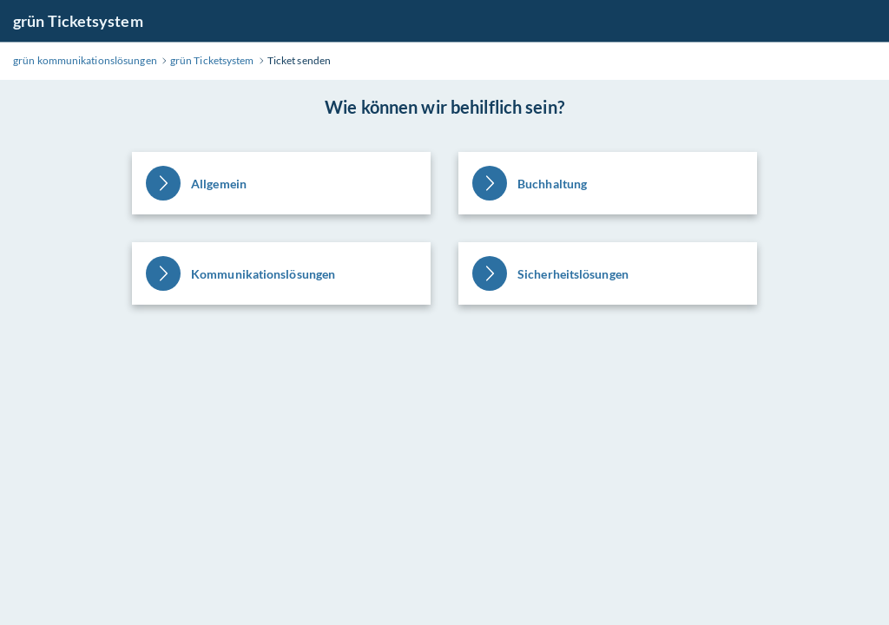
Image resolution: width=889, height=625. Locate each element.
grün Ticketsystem (78, 20)
